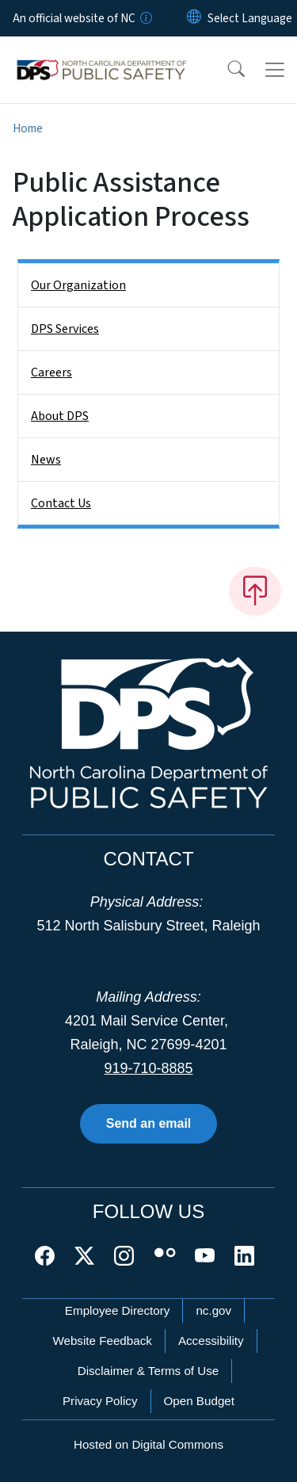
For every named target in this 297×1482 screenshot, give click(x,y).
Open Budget (199, 1401)
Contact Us (61, 503)
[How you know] (145, 18)
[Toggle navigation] (275, 70)
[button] (226, 70)
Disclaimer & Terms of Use (148, 1370)
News (46, 459)
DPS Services (65, 329)
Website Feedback (102, 1340)
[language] (250, 18)
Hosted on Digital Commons (148, 1444)
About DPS (60, 416)
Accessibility (211, 1340)
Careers (51, 372)
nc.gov (213, 1310)
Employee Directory (117, 1310)
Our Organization (78, 285)
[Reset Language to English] (194, 18)
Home (28, 128)
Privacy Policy (100, 1401)
